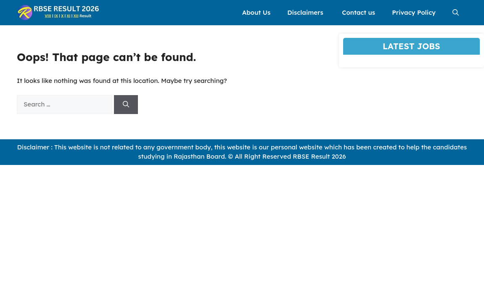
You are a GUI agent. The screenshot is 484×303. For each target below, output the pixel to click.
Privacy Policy (414, 12)
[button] (455, 12)
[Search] (126, 104)
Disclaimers (306, 12)
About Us (256, 12)
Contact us (358, 12)
